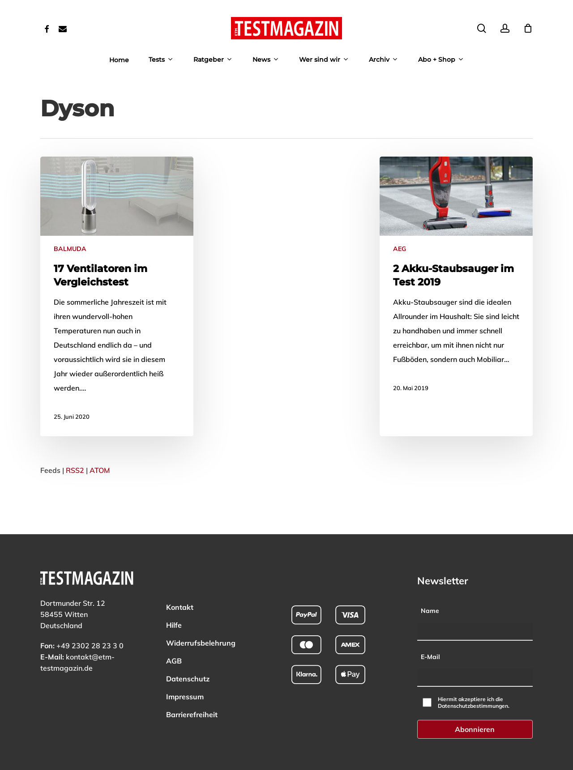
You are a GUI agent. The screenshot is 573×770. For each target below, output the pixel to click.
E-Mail (430, 632)
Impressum (185, 672)
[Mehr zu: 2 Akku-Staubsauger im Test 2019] (456, 282)
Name (430, 587)
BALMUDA (70, 249)
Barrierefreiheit (192, 690)
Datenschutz (188, 654)
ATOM (100, 470)
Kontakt (179, 583)
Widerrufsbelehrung (200, 618)
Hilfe (174, 600)
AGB (174, 636)
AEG (399, 249)
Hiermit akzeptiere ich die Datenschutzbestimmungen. (473, 678)
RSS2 (75, 470)
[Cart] (528, 28)
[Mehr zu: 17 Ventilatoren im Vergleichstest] (116, 296)
